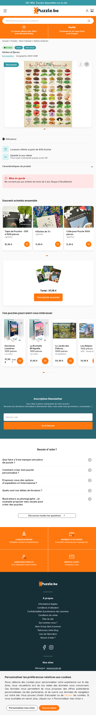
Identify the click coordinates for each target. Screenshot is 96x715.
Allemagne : (48, 668)
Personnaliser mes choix (22, 708)
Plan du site (48, 619)
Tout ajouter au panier (48, 297)
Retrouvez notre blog (48, 630)
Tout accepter (49, 708)
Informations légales (48, 604)
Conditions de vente (48, 615)
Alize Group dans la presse (48, 626)
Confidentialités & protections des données (48, 611)
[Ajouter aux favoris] (87, 64)
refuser (68, 695)
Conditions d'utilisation (48, 607)
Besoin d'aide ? (48, 637)
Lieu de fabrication (48, 634)
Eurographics (8, 56)
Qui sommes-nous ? (48, 622)
